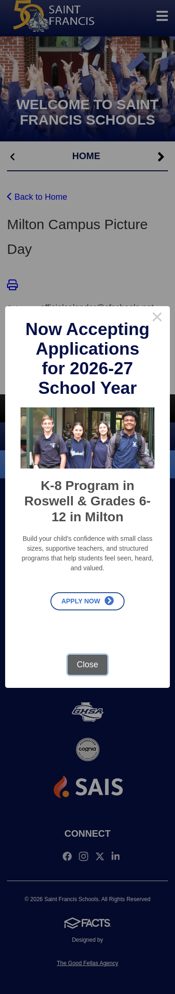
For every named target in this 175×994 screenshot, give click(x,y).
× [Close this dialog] (157, 318)
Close (87, 664)
